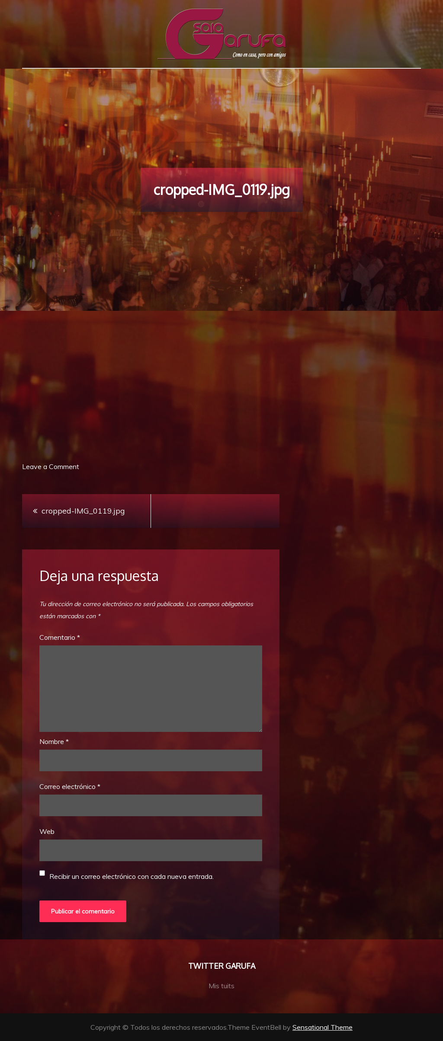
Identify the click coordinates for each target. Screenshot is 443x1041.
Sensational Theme (322, 1027)
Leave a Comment (50, 466)
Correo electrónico (69, 786)
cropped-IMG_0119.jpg (83, 511)
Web (47, 831)
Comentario (59, 637)
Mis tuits (221, 985)
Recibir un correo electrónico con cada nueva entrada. (131, 876)
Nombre (54, 741)
